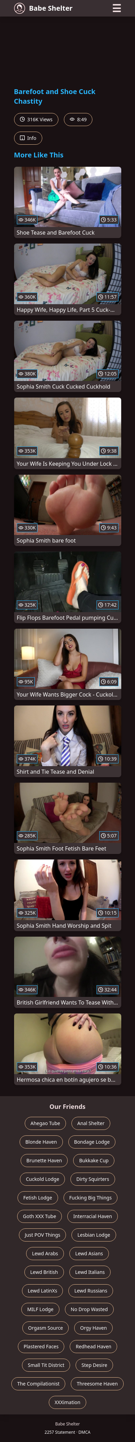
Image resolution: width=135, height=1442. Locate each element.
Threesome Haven (97, 1383)
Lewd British (44, 1272)
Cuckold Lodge (42, 1179)
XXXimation (67, 1402)
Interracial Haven (92, 1216)
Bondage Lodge (92, 1142)
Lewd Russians (90, 1290)
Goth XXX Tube (39, 1216)
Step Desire (94, 1365)
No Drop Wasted (89, 1309)
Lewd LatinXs (42, 1290)
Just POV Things (42, 1235)
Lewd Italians (90, 1272)
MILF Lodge (40, 1309)
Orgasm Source (45, 1328)
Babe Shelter (43, 8)
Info (28, 138)
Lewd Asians (89, 1253)
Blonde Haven (41, 1142)
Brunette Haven (44, 1160)
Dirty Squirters (92, 1179)
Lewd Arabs (45, 1253)
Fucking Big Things (90, 1197)
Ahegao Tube (45, 1123)
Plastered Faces (41, 1346)
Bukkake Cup (94, 1160)
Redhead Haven (93, 1346)
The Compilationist (38, 1383)
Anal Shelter (90, 1123)
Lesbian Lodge (93, 1235)
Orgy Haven (93, 1328)
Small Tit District (46, 1365)
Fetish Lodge (37, 1197)
